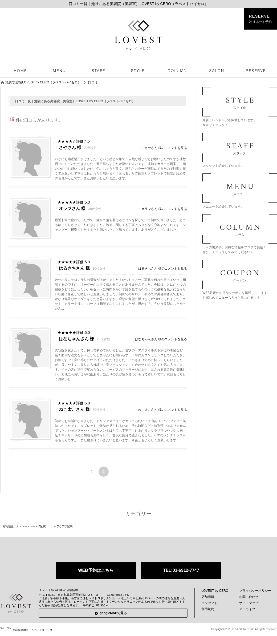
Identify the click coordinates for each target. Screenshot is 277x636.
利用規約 (207, 609)
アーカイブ (247, 609)
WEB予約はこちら (95, 570)
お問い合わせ (248, 597)
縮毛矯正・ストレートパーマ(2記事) (24, 526)
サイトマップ (248, 603)
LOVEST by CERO (214, 591)
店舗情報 (207, 597)
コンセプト (209, 603)
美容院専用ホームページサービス (26, 630)
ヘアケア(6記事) (63, 526)
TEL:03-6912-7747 (181, 570)
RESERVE (260, 19)
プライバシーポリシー (255, 591)
